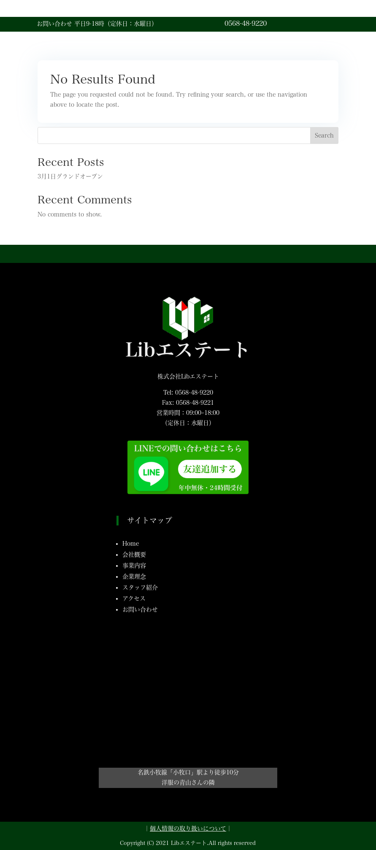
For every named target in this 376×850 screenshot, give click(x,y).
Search (324, 135)
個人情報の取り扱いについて (188, 828)
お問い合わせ (140, 609)
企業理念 (134, 576)
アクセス (134, 598)
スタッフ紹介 (140, 587)
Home (130, 544)
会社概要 (134, 555)
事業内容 (134, 565)
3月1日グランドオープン (70, 176)
